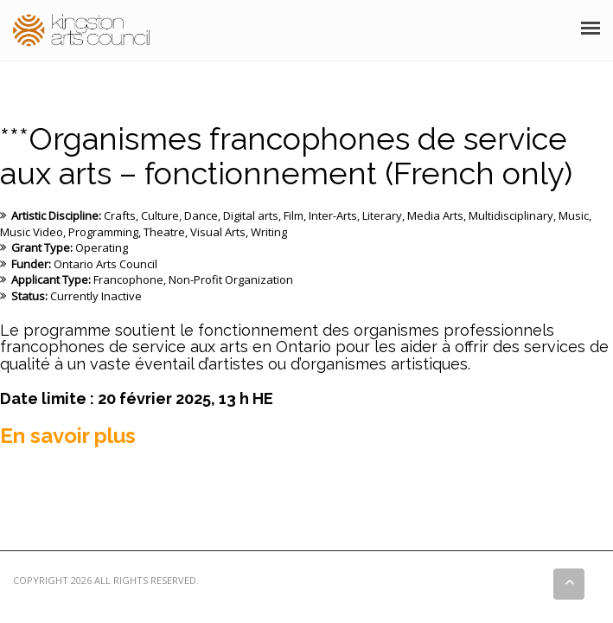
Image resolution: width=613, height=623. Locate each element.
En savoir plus (68, 435)
